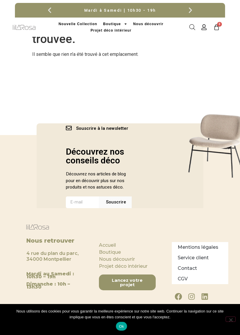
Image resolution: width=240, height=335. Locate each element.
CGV (183, 279)
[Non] (231, 319)
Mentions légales (198, 247)
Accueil (107, 245)
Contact (187, 268)
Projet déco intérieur (110, 30)
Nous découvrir (148, 24)
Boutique (115, 24)
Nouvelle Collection (78, 24)
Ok (121, 326)
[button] (49, 10)
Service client (193, 257)
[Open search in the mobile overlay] (191, 27)
